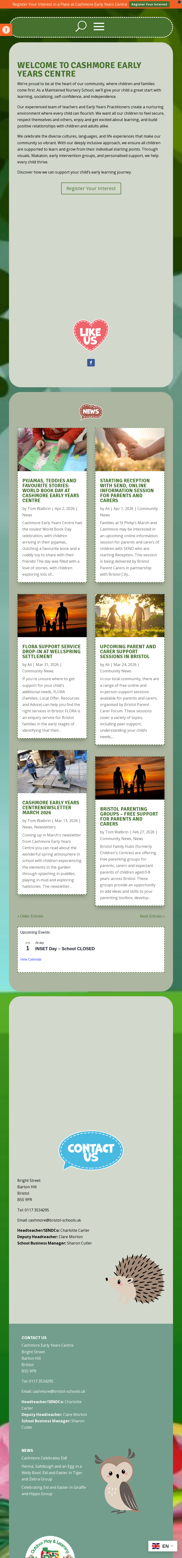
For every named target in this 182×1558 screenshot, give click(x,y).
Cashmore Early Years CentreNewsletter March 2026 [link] (50, 808)
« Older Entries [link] (30, 916)
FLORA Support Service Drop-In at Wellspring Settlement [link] (51, 652)
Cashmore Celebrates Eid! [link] (44, 1458)
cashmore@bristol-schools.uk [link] (59, 1391)
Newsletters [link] (45, 827)
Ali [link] (29, 664)
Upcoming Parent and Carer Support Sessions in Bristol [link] (128, 652)
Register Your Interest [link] (149, 4)
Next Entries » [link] (152, 916)
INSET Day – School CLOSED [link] (65, 948)
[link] (6, 30)
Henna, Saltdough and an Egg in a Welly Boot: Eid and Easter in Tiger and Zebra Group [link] (52, 1473)
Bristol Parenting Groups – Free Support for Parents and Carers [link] (129, 816)
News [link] (27, 515)
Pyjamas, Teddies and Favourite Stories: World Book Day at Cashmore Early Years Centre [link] (50, 491)
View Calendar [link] (31, 959)
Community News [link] (38, 671)
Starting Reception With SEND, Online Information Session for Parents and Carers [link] (127, 491)
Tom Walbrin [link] (39, 508)
